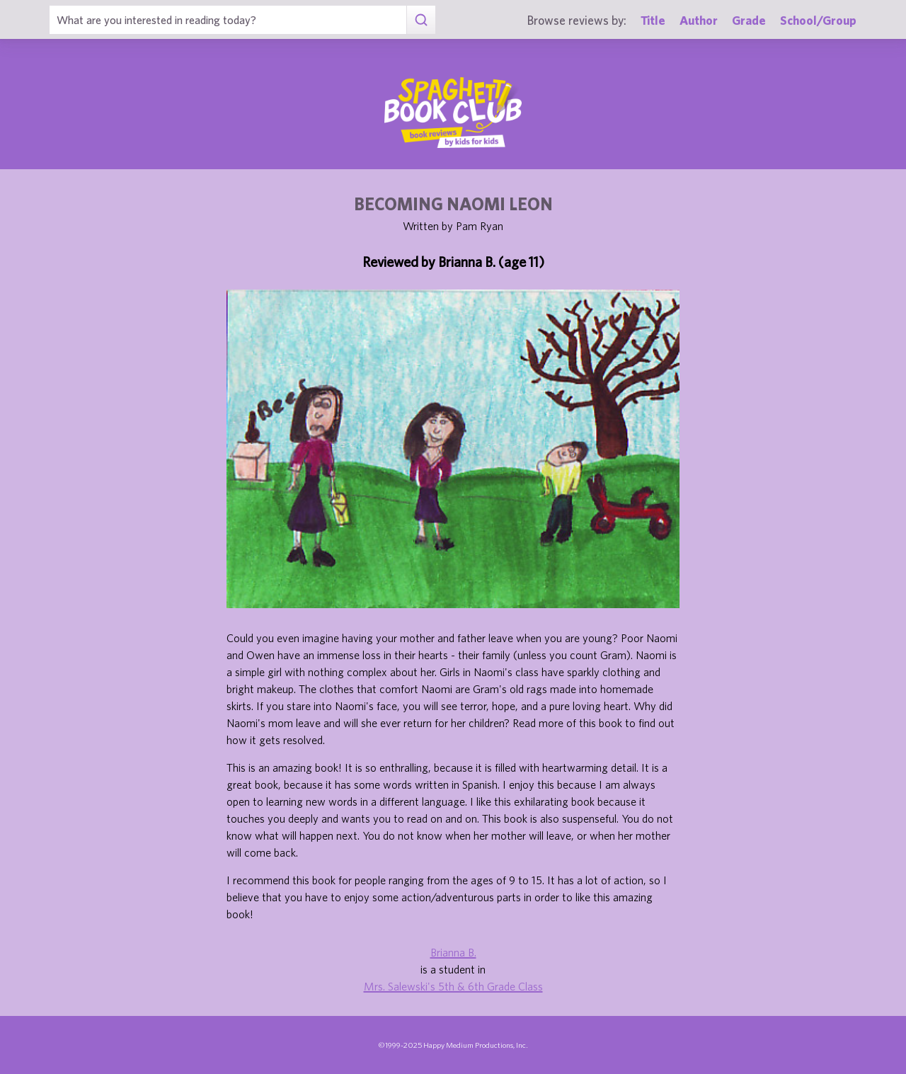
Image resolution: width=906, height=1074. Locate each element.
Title (653, 20)
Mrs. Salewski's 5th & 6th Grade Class (453, 986)
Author (699, 20)
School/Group (818, 20)
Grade (749, 20)
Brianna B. (453, 952)
